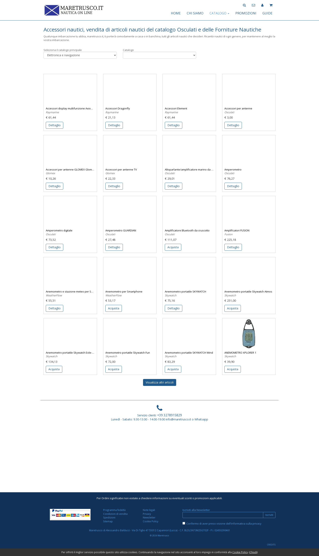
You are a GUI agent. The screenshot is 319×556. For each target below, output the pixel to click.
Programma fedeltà (114, 510)
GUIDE (267, 13)
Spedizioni (109, 517)
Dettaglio (54, 125)
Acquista (173, 247)
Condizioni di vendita (115, 513)
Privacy (147, 513)
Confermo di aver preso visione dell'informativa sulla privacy (223, 523)
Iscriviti (269, 515)
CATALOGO (219, 13)
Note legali (149, 510)
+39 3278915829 (169, 415)
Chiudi (253, 552)
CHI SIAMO (195, 13)
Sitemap (108, 521)
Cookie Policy (150, 521)
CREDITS (271, 544)
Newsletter (149, 517)
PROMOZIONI (245, 13)
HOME (176, 13)
